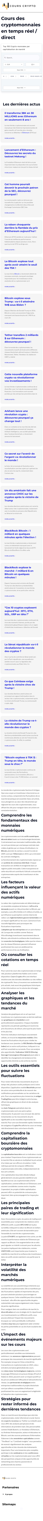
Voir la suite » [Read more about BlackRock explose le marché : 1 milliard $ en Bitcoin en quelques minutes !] (10, 596)
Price (22, 76)
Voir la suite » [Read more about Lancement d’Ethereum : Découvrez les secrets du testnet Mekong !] (10, 173)
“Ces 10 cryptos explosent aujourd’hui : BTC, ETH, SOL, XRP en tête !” (21, 611)
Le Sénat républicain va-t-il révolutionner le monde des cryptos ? (21, 648)
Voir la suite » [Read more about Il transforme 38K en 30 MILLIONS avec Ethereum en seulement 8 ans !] (10, 138)
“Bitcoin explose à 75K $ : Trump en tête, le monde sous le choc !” (20, 761)
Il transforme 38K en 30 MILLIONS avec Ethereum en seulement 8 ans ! (21, 116)
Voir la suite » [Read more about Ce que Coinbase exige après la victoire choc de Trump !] (10, 709)
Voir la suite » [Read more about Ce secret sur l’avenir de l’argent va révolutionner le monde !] (10, 479)
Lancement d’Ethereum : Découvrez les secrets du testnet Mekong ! (20, 153)
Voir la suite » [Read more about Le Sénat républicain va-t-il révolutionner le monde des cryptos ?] (10, 669)
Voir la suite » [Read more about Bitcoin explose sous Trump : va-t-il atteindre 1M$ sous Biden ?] (10, 323)
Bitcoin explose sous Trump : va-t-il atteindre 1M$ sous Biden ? (20, 301)
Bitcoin (17, 274)
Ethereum (25, 133)
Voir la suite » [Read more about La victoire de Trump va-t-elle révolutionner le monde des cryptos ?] (10, 746)
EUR (7, 64)
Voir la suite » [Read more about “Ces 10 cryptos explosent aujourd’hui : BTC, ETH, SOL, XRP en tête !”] (10, 633)
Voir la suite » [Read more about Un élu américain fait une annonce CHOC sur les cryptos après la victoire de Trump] (10, 519)
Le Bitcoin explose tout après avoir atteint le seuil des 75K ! (21, 264)
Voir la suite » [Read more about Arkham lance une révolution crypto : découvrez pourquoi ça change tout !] (10, 442)
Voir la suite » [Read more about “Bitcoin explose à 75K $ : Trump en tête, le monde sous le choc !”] (10, 782)
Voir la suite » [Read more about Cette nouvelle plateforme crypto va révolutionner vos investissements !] (10, 399)
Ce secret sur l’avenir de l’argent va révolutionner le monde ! (20, 457)
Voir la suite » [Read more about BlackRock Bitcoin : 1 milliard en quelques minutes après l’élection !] (10, 556)
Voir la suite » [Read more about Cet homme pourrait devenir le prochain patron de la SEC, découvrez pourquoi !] (10, 213)
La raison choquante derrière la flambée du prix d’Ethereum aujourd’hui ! (21, 228)
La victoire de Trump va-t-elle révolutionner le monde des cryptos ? (21, 724)
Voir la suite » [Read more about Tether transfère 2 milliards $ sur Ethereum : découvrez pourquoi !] (10, 362)
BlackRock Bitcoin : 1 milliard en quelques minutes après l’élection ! (20, 534)
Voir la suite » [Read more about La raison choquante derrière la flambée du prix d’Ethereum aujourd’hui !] (10, 250)
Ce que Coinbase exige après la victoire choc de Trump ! (20, 684)
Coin (12, 76)
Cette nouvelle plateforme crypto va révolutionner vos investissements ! (21, 377)
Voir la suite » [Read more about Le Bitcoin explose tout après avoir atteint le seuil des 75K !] (10, 286)
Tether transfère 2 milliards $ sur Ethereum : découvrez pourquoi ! (21, 338)
